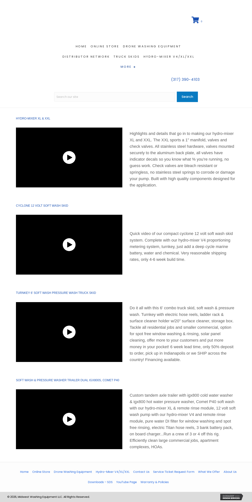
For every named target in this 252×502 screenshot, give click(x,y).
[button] (69, 157)
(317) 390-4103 (185, 79)
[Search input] (114, 97)
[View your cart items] (197, 20)
